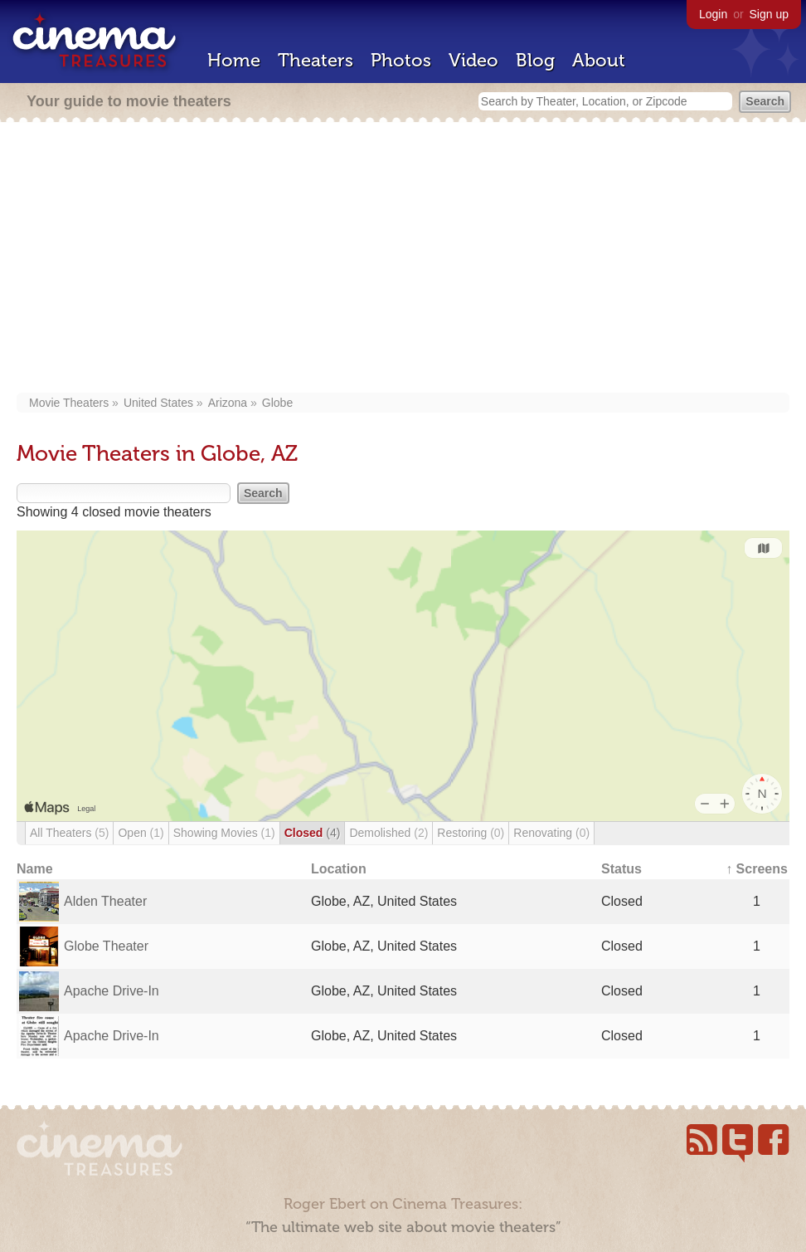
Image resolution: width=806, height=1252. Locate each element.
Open (140, 832)
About (598, 60)
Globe (277, 402)
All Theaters (69, 832)
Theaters (315, 60)
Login (713, 14)
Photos (401, 60)
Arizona (227, 402)
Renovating (551, 832)
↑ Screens (757, 869)
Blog (535, 60)
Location (339, 869)
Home (233, 60)
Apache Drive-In (111, 991)
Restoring (470, 832)
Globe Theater (106, 946)
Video (473, 60)
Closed (312, 832)
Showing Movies (224, 832)
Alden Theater (105, 901)
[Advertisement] (403, 259)
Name (35, 869)
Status (621, 869)
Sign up (769, 14)
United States (158, 402)
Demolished (388, 832)
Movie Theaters (69, 402)
